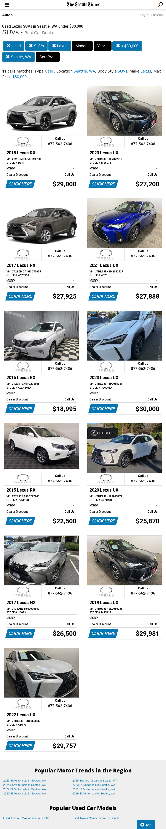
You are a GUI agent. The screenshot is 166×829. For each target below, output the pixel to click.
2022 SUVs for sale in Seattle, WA (24, 789)
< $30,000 (127, 46)
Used (14, 46)
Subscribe (157, 15)
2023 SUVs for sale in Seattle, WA (93, 784)
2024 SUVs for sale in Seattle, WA (24, 784)
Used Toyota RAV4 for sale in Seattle (26, 818)
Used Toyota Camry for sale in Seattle (96, 818)
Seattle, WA (18, 57)
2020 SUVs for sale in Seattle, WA (24, 793)
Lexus (59, 46)
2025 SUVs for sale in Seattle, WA (24, 780)
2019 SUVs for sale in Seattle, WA (93, 793)
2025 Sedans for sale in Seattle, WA (94, 780)
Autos (7, 15)
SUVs (36, 46)
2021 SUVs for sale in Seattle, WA (93, 789)
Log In (144, 15)
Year (102, 46)
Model (82, 46)
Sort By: (47, 57)
